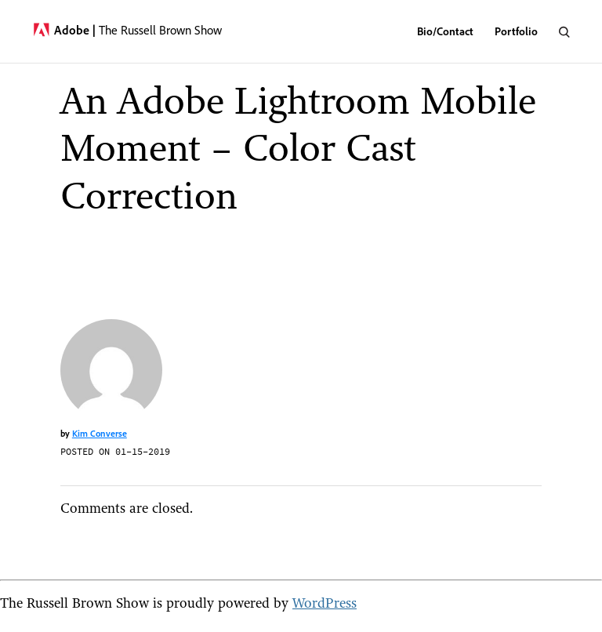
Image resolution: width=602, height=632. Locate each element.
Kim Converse (99, 433)
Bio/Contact (445, 31)
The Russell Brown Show (160, 30)
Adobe (75, 30)
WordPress (324, 603)
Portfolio (516, 31)
